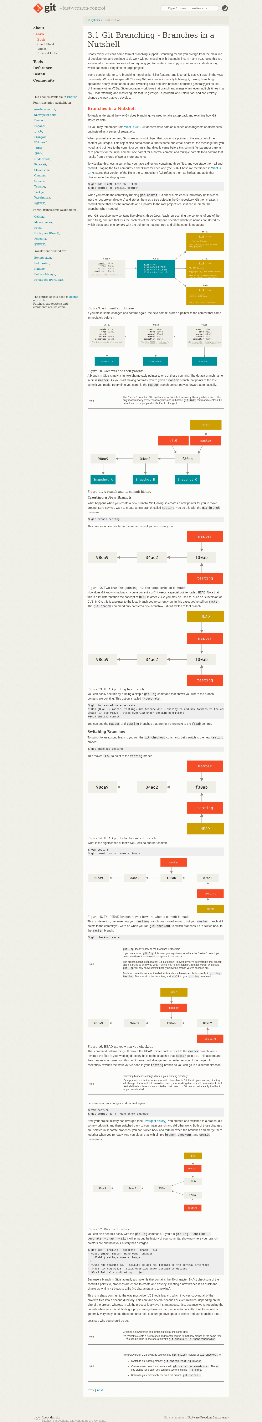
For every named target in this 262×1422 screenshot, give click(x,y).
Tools (38, 62)
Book (41, 39)
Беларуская (42, 257)
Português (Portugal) (48, 279)
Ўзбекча (40, 238)
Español (39, 126)
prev (91, 1387)
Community (44, 80)
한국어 (38, 153)
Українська (42, 197)
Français (40, 137)
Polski (38, 227)
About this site (51, 1415)
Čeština (39, 216)
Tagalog (39, 186)
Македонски (43, 222)
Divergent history (154, 1119)
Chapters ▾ (95, 20)
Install (39, 74)
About (38, 28)
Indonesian (42, 263)
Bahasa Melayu (44, 274)
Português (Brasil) (46, 233)
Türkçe (39, 192)
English (72, 96)
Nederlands (42, 159)
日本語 (38, 148)
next (100, 1387)
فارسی (38, 131)
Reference (42, 68)
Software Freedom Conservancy (208, 1415)
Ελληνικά (41, 142)
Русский (40, 164)
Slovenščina (42, 170)
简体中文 (39, 203)
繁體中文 (39, 244)
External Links (47, 53)
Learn (38, 34)
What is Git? (132, 127)
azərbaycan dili (44, 109)
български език (45, 115)
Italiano (39, 268)
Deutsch (40, 120)
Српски (39, 175)
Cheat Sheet (45, 44)
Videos (42, 48)
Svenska (40, 181)
